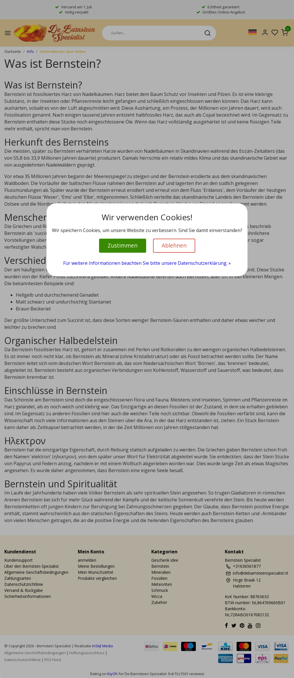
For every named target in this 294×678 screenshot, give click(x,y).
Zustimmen (123, 245)
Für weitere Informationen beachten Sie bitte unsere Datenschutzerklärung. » (147, 263)
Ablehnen (174, 245)
